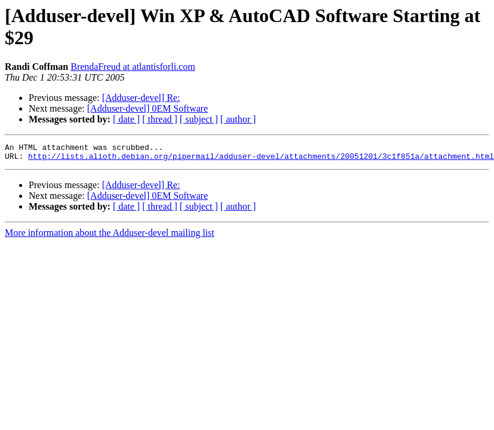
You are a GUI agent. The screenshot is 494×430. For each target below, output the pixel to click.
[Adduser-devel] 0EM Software (147, 108)
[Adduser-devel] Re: (141, 98)
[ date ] (126, 119)
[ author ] (238, 119)
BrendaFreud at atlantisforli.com (132, 67)
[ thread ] (159, 119)
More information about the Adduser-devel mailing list (109, 236)
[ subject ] (199, 119)
